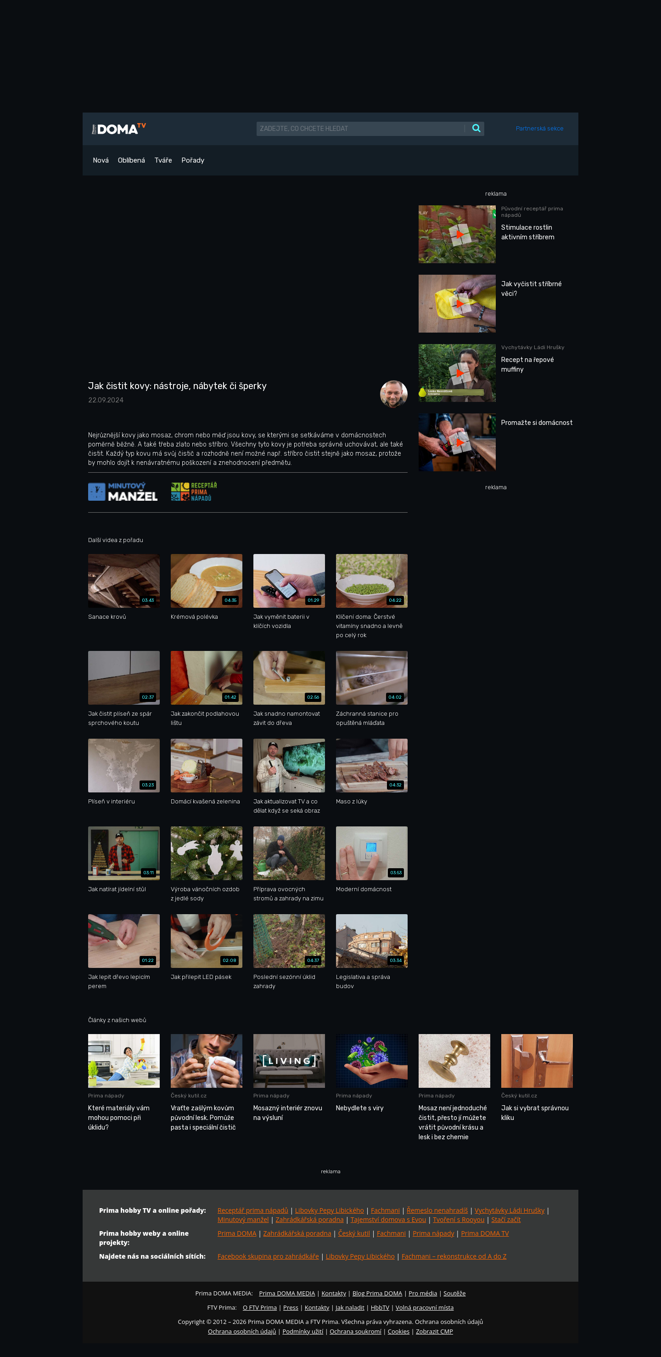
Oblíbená (131, 160)
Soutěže (454, 1293)
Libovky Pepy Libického (329, 1210)
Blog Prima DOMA (377, 1293)
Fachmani (385, 1210)
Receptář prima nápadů (253, 1210)
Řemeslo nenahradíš (437, 1210)
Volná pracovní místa (425, 1307)
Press (290, 1307)
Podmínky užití (302, 1331)
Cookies (398, 1331)
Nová (101, 160)
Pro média (423, 1293)
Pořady (192, 160)
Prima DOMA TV (485, 1233)
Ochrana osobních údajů (242, 1331)
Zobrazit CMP (434, 1331)
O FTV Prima (260, 1307)
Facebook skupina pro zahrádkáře (268, 1256)
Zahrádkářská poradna (310, 1219)
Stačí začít (506, 1219)
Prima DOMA (237, 1233)
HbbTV (380, 1307)
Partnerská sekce (540, 128)
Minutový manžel (243, 1219)
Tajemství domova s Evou (388, 1219)
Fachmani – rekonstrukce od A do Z (454, 1256)
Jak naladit (350, 1307)
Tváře (163, 160)
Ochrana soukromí (355, 1331)
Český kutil (354, 1233)
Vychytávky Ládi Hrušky (509, 1210)
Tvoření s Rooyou (458, 1219)
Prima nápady (433, 1233)
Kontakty (333, 1293)
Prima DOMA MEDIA (287, 1293)
